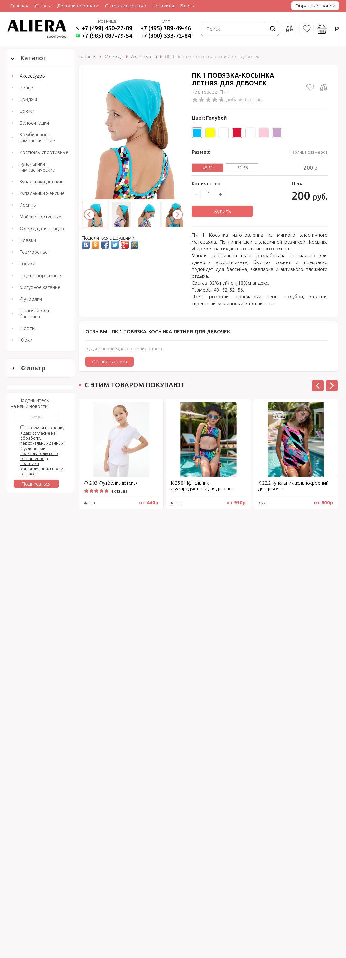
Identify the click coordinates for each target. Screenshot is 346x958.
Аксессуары (33, 76)
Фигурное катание (40, 287)
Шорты (27, 328)
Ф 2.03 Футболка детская (111, 483)
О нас (41, 5)
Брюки (27, 111)
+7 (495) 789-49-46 (165, 28)
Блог (185, 5)
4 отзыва (119, 491)
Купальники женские (42, 193)
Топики (27, 263)
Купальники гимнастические (37, 166)
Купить (222, 211)
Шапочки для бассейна (34, 313)
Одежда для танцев (42, 228)
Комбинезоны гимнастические (37, 137)
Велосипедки (34, 123)
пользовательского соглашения (39, 745)
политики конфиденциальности (41, 755)
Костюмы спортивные (44, 152)
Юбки (26, 340)
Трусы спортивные (40, 275)
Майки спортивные (40, 216)
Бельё (26, 87)
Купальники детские (42, 181)
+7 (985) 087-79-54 (107, 35)
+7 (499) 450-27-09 (107, 28)
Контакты (163, 5)
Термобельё (34, 252)
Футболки (31, 299)
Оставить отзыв (109, 361)
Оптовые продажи (125, 5)
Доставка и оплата (77, 5)
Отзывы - (157, 331)
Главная (19, 5)
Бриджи (28, 99)
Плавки (28, 240)
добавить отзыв (244, 99)
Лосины (28, 205)
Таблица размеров (309, 152)
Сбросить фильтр (40, 655)
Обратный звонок (315, 5)
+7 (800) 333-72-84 (165, 35)
